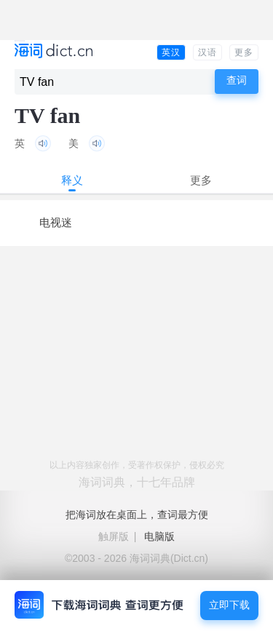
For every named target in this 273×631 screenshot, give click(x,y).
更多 (243, 52)
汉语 (207, 52)
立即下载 (229, 605)
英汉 (171, 52)
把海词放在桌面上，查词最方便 (137, 514)
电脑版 (159, 536)
